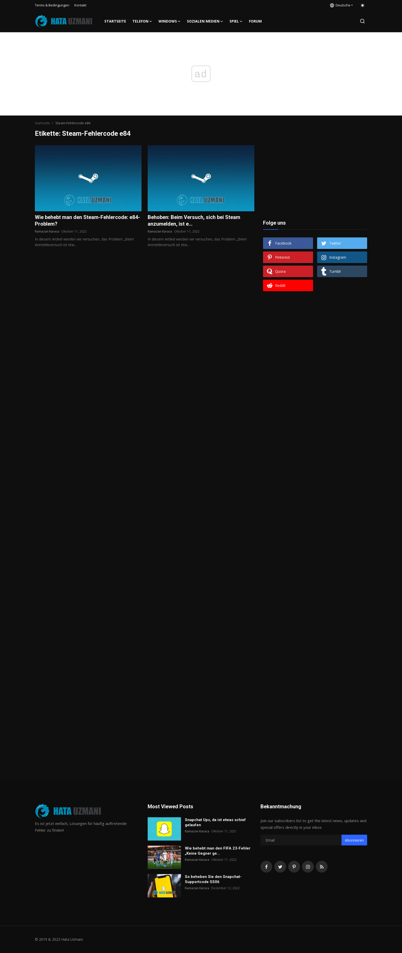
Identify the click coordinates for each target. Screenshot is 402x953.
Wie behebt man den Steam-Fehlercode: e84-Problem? (87, 220)
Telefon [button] (142, 21)
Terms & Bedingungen (52, 5)
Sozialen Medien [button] (205, 21)
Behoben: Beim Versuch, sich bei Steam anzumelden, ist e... (194, 220)
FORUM (255, 21)
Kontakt (80, 5)
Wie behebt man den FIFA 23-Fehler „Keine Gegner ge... (217, 851)
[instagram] (308, 867)
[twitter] (280, 867)
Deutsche (340, 5)
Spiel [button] (236, 21)
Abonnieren (354, 840)
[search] (362, 21)
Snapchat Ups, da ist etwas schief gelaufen (215, 822)
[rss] (322, 867)
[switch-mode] (362, 5)
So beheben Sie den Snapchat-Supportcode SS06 (213, 879)
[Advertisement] (315, 177)
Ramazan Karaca (47, 231)
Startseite (115, 21)
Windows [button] (169, 21)
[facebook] (266, 867)
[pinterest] (294, 867)
